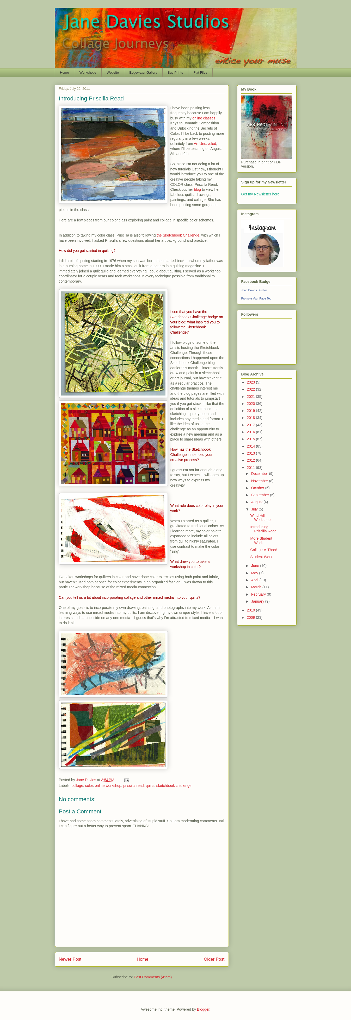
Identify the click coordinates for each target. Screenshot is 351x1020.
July (255, 509)
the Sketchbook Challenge (178, 235)
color (89, 785)
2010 (251, 610)
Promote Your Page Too (256, 298)
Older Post (214, 959)
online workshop (108, 785)
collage (77, 785)
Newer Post (70, 959)
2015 (251, 439)
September (260, 495)
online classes (203, 118)
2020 (251, 403)
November (260, 481)
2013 (251, 453)
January (258, 601)
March (256, 587)
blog (197, 189)
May (255, 573)
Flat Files (200, 72)
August (257, 502)
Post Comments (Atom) (153, 977)
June (255, 566)
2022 (251, 389)
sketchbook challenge (174, 785)
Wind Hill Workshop (260, 517)
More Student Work (261, 540)
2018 (251, 418)
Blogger (203, 1009)
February (259, 594)
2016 (251, 432)
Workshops (87, 72)
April (255, 580)
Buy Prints (175, 72)
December (260, 473)
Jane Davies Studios (254, 290)
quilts (150, 785)
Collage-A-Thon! (263, 550)
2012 (251, 460)
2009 (251, 617)
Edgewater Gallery (143, 72)
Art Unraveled (205, 144)
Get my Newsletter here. (261, 194)
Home (64, 72)
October (258, 488)
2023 (251, 382)
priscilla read (133, 785)
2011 (251, 468)
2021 (251, 396)
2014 (251, 446)
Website (113, 72)
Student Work (261, 557)
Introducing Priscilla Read (263, 529)
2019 (251, 411)
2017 (251, 425)
